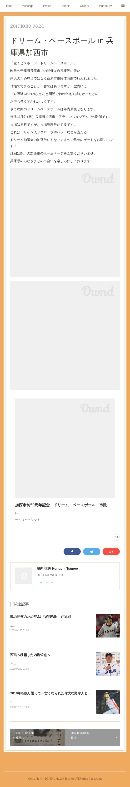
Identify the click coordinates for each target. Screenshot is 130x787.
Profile (47, 6)
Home (8, 6)
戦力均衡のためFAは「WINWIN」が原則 (40, 621)
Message (28, 6)
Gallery (84, 6)
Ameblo (65, 6)
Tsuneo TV (105, 6)
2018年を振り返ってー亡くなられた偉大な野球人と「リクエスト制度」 (64, 699)
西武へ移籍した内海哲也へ (30, 660)
